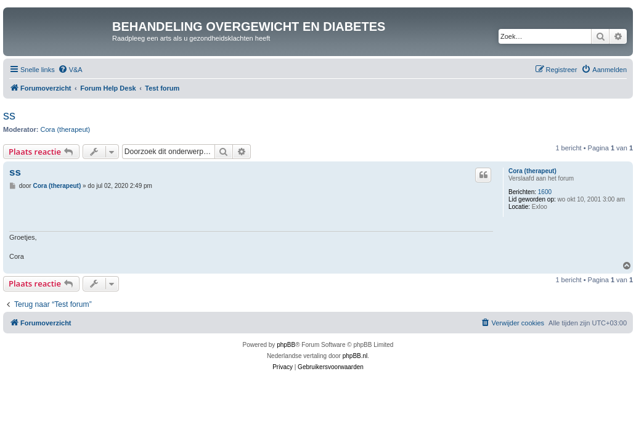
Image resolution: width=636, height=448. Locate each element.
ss (9, 115)
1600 (545, 192)
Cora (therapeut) (66, 129)
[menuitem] (70, 69)
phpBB (286, 344)
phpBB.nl (355, 355)
